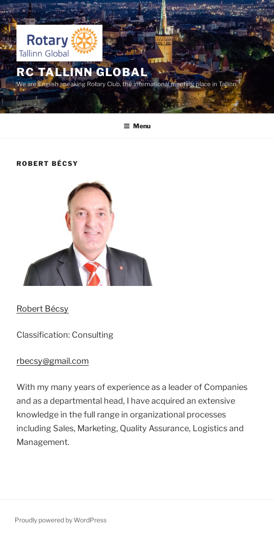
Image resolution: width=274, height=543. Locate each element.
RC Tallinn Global (82, 72)
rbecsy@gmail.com (52, 361)
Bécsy (42, 308)
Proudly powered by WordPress (61, 520)
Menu (137, 126)
